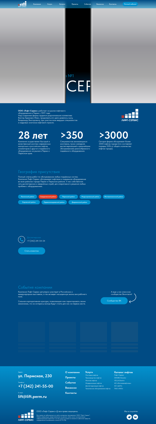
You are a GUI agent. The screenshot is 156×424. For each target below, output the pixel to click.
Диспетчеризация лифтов (94, 386)
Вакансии (71, 387)
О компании (72, 372)
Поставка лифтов (91, 375)
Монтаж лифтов (91, 380)
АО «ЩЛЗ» (118, 386)
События (70, 382)
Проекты (70, 377)
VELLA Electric (119, 380)
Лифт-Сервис (119, 375)
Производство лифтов (93, 378)
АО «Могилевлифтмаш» (122, 383)
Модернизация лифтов (93, 383)
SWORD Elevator (120, 378)
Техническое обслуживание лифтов (97, 389)
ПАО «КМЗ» (118, 389)
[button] (31, 250)
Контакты (71, 392)
